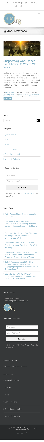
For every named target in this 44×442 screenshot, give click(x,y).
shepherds (32, 94)
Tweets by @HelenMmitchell (15, 366)
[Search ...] (20, 120)
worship (25, 96)
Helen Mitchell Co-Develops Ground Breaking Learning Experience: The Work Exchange (21, 245)
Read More (8, 98)
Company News (11, 149)
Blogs (7, 144)
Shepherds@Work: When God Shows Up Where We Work (20, 64)
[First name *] (22, 175)
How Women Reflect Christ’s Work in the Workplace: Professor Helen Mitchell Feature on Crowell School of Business (21, 254)
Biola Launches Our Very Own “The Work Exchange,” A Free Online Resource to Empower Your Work (21, 235)
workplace (19, 96)
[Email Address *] (22, 181)
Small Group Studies (13, 154)
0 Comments (33, 96)
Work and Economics (10, 96)
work (37, 94)
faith (20, 94)
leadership (26, 94)
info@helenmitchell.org (29, 3)
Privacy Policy (30, 193)
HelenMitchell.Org (22, 428)
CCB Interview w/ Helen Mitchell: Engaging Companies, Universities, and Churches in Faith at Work (20, 276)
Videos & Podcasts (12, 159)
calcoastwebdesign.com (22, 429)
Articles (8, 139)
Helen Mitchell (9, 92)
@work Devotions (9, 94)
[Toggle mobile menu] (39, 14)
